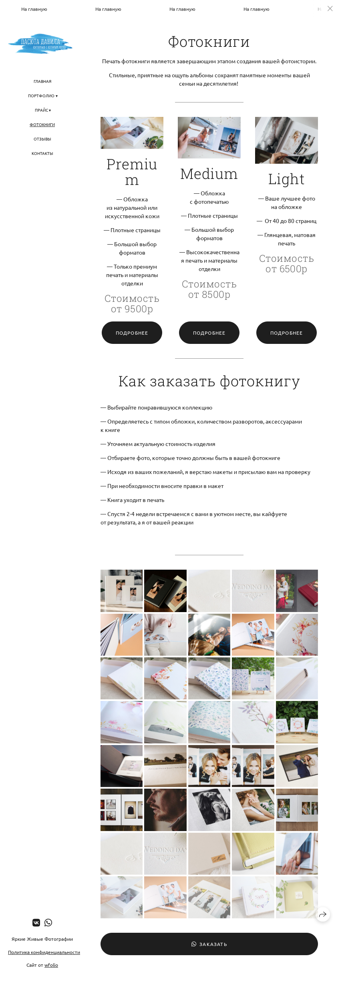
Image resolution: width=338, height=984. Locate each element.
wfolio (51, 965)
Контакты (42, 153)
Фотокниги (42, 124)
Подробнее (132, 332)
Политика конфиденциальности (44, 952)
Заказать (209, 944)
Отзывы (42, 139)
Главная (42, 81)
